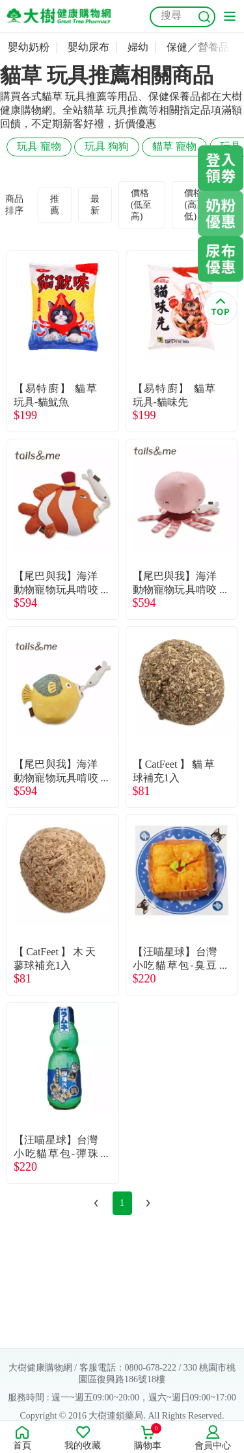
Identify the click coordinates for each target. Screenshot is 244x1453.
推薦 (54, 204)
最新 (95, 204)
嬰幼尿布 (88, 47)
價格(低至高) (141, 204)
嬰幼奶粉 (28, 47)
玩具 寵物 (39, 146)
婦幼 (138, 47)
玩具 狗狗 (107, 146)
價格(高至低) (195, 204)
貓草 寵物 (174, 146)
